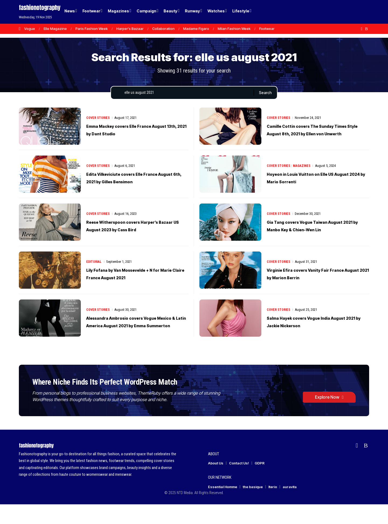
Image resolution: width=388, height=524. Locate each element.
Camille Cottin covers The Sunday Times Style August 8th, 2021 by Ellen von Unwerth (316, 134)
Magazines (303, 170)
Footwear (267, 28)
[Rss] (366, 29)
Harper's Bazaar (130, 28)
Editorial (94, 266)
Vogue (29, 28)
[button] (355, 12)
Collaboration (163, 28)
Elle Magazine (55, 28)
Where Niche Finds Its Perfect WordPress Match (122, 394)
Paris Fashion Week (91, 28)
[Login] (344, 12)
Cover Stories (98, 122)
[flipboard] (362, 29)
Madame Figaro (196, 28)
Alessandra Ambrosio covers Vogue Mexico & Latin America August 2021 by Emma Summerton (134, 326)
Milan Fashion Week (234, 28)
